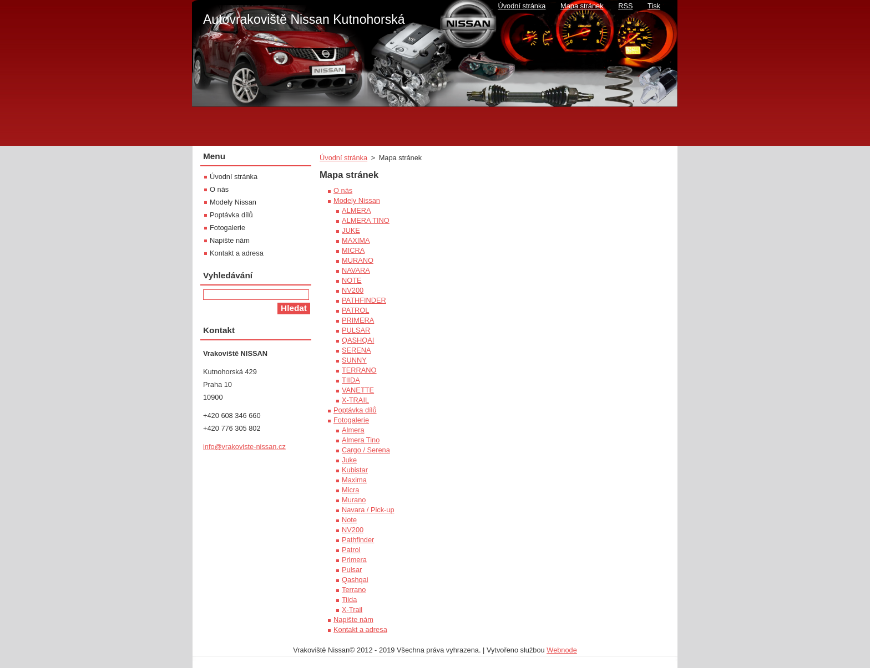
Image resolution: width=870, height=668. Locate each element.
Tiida (349, 599)
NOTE (352, 280)
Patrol (351, 549)
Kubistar (355, 470)
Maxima (354, 480)
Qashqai (355, 579)
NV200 (352, 290)
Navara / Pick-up (368, 510)
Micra (350, 490)
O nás (342, 190)
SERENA (356, 350)
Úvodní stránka (343, 158)
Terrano (354, 589)
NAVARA (356, 270)
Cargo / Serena (366, 450)
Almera (353, 430)
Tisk (654, 6)
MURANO (357, 260)
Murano (354, 500)
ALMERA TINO (366, 220)
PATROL (355, 310)
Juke (349, 460)
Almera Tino (361, 440)
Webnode (562, 650)
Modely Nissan (356, 200)
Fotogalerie (351, 420)
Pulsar (352, 569)
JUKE (351, 230)
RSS (625, 6)
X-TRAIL (355, 400)
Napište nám (353, 619)
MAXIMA (356, 240)
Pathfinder (358, 540)
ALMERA (356, 210)
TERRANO (359, 370)
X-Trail (352, 609)
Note (349, 520)
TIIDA (351, 380)
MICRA (353, 250)
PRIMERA (358, 320)
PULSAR (356, 330)
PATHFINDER (364, 300)
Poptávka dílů (355, 410)
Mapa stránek (582, 6)
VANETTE (358, 390)
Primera (354, 559)
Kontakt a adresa (360, 629)
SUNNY (354, 360)
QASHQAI (358, 340)
